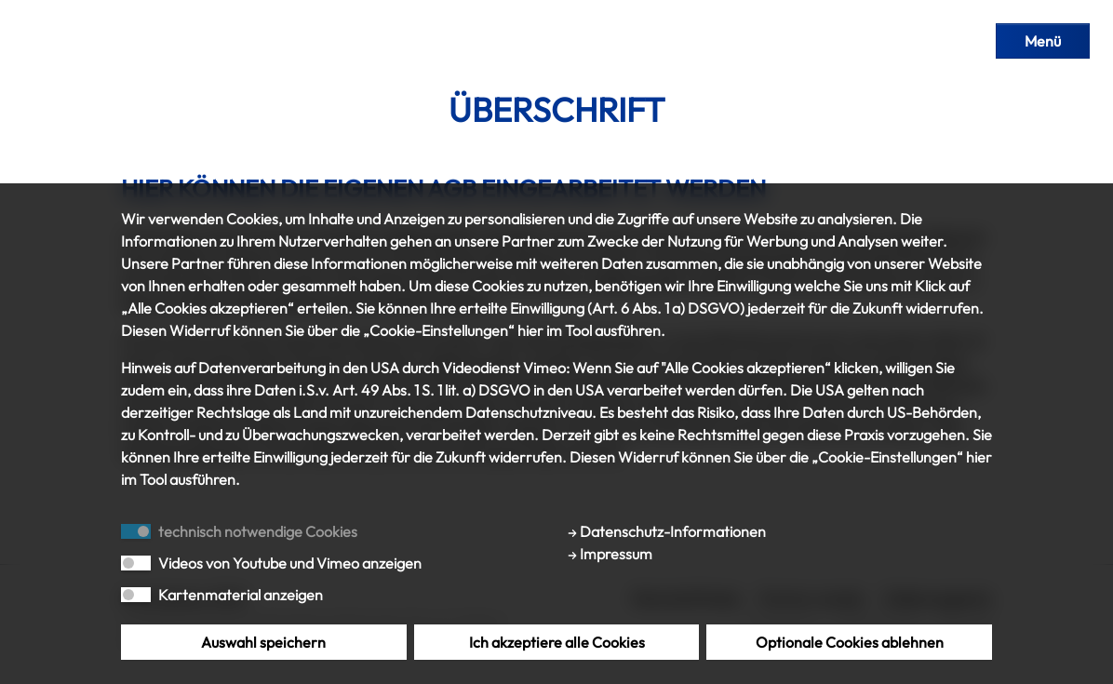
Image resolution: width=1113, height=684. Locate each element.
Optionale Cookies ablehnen (850, 642)
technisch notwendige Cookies (257, 531)
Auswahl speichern (263, 642)
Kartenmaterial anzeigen (240, 594)
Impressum (610, 553)
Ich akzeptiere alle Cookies (557, 642)
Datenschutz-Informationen (667, 531)
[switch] (136, 563)
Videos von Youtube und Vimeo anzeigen (290, 563)
